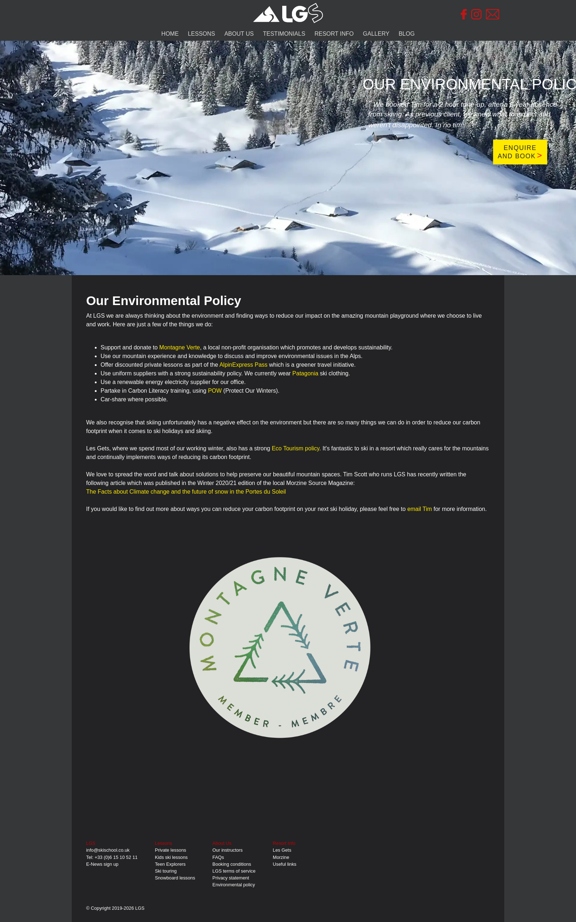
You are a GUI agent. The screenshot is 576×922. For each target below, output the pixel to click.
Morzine (281, 857)
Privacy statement (230, 878)
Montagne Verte (179, 347)
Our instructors (227, 850)
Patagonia (305, 373)
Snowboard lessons (175, 878)
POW (215, 391)
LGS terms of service (233, 871)
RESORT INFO (334, 34)
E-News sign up (102, 864)
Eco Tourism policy (295, 448)
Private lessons (170, 850)
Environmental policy (233, 884)
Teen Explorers (170, 864)
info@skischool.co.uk (107, 850)
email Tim (419, 509)
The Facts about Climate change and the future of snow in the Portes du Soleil (186, 492)
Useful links (284, 864)
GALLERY (376, 34)
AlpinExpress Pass (243, 365)
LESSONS (201, 34)
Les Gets (282, 850)
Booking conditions (231, 864)
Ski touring (166, 871)
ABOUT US (239, 34)
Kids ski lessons (171, 857)
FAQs (218, 857)
